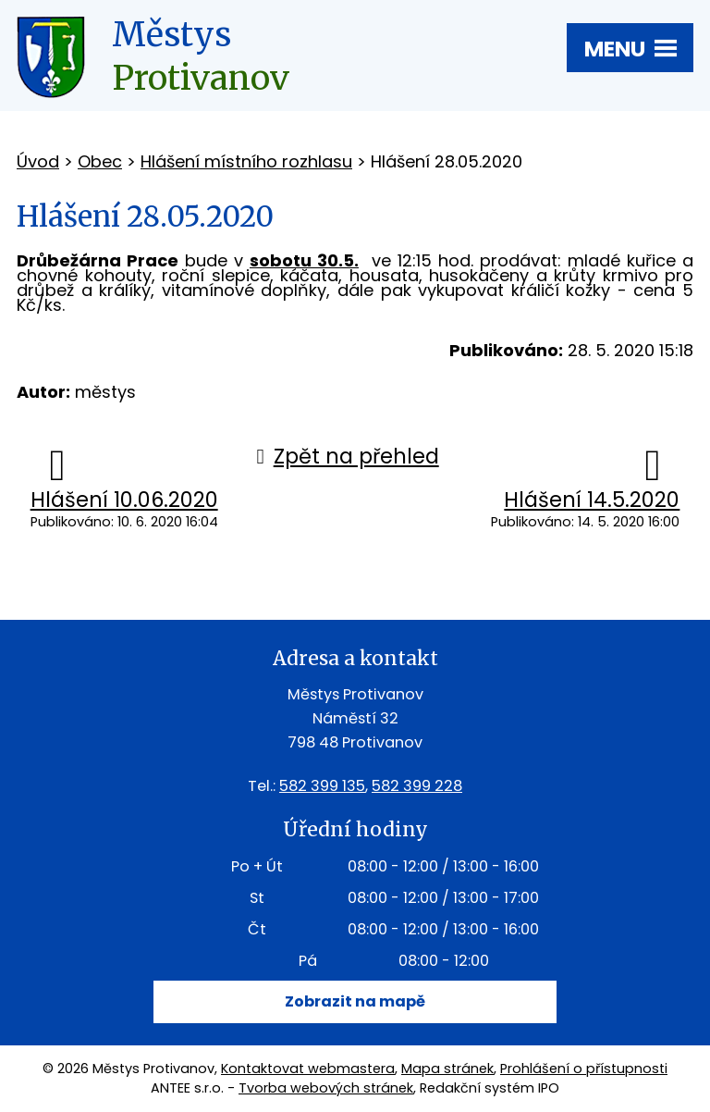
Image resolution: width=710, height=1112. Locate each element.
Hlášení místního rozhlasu (246, 161)
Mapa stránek (447, 1068)
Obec (100, 161)
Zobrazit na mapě (355, 1001)
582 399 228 (417, 786)
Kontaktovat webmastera (308, 1068)
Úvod (38, 161)
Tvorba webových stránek (326, 1088)
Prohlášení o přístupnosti (583, 1068)
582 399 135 (322, 786)
